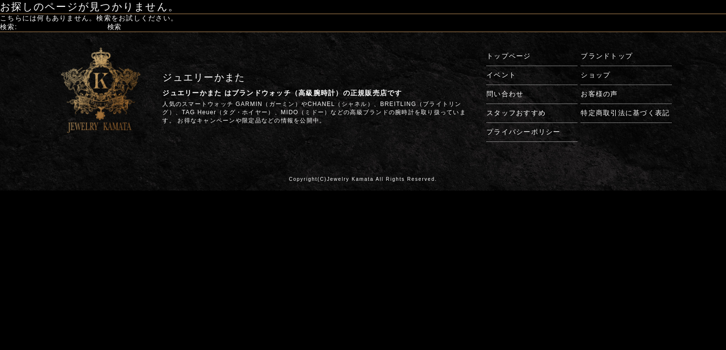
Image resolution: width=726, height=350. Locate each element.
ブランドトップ (607, 56)
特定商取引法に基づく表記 (625, 113)
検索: (8, 27)
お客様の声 (599, 94)
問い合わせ (504, 94)
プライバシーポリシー (523, 132)
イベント (501, 75)
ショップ (595, 75)
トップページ (508, 56)
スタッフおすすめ (516, 113)
